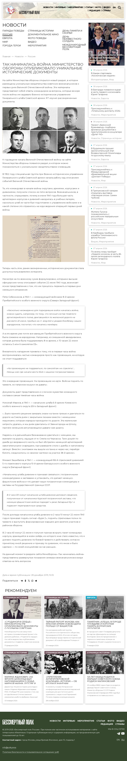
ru (123, 740)
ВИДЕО (121, 721)
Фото (98, 7)
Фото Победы (37, 38)
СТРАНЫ (120, 724)
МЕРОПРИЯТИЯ (86, 721)
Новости (48, 7)
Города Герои (11, 45)
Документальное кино (43, 34)
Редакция (94, 11)
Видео (107, 7)
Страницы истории (41, 31)
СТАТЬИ (100, 721)
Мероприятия (75, 7)
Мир (5, 42)
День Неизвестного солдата (71, 39)
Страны (106, 11)
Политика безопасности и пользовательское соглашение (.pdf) (30, 752)
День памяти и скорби (72, 32)
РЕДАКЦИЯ (107, 724)
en (114, 7)
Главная (6, 57)
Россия (7, 34)
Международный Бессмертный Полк (74, 47)
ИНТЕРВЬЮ (69, 721)
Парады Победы (13, 31)
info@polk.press (9, 747)
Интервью (60, 7)
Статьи (89, 7)
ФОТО (110, 721)
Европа (7, 38)
